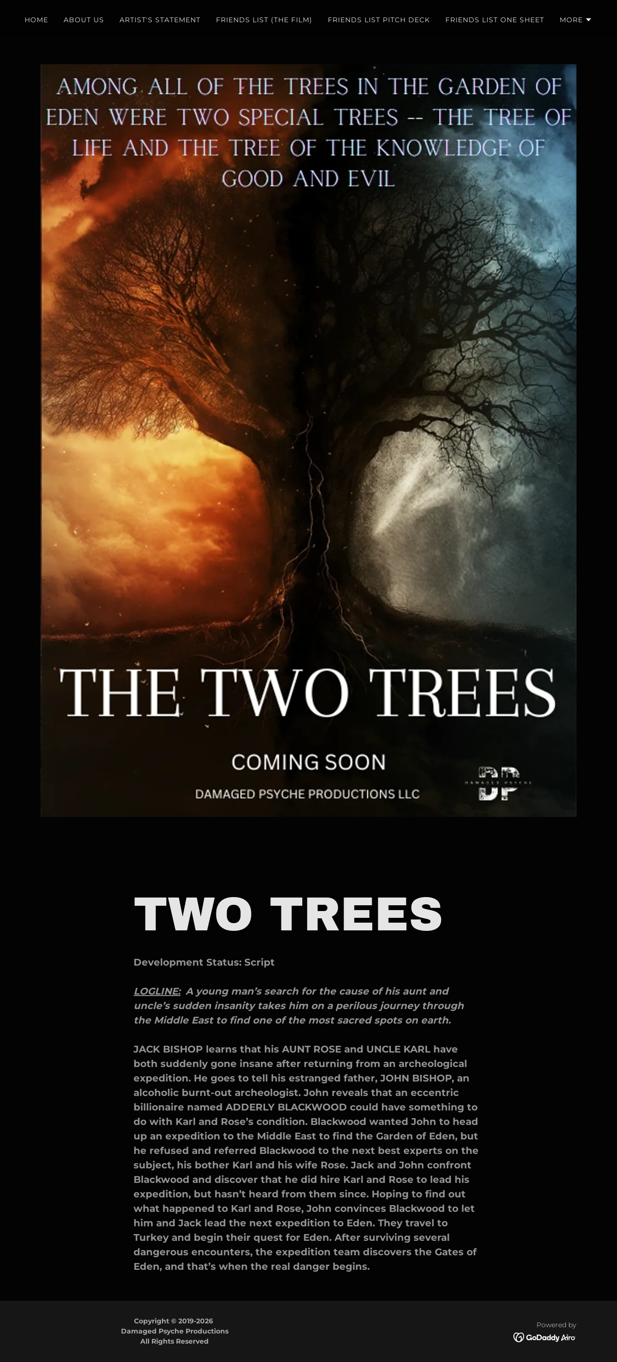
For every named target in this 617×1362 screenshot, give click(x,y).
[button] (576, 20)
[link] (545, 1336)
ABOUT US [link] (84, 19)
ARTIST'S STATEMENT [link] (160, 19)
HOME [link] (36, 19)
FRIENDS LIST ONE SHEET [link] (494, 19)
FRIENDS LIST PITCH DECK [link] (379, 19)
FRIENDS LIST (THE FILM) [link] (264, 19)
